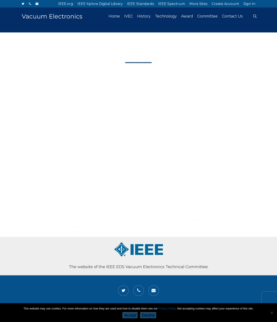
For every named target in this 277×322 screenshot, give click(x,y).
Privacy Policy (167, 308)
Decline (148, 315)
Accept (130, 315)
